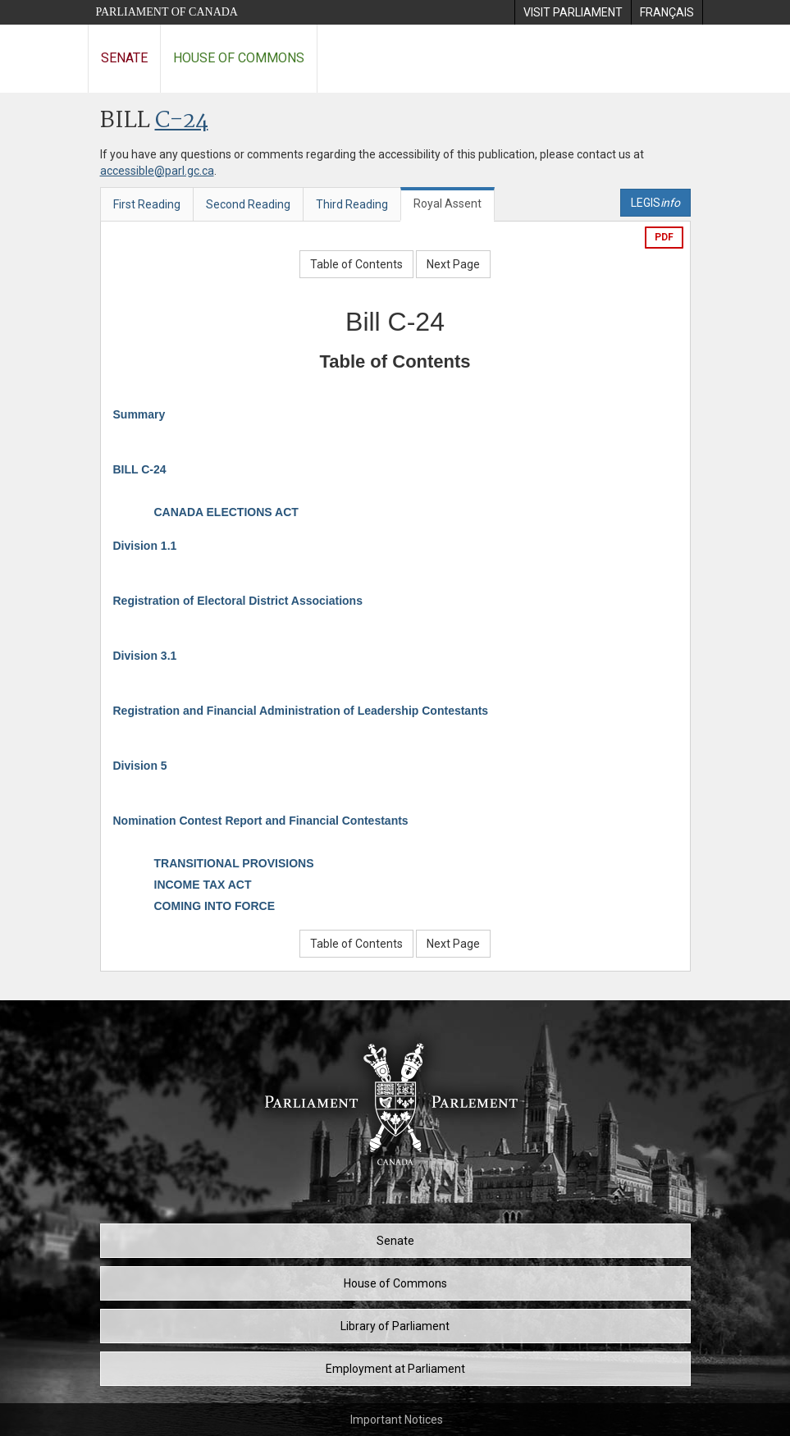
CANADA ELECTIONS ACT (226, 512)
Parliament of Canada (167, 12)
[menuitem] (572, 12)
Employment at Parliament (395, 1368)
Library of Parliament (395, 1326)
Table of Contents (356, 264)
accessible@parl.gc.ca (157, 170)
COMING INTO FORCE (215, 905)
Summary (139, 414)
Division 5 (140, 765)
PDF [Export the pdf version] (664, 237)
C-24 (181, 121)
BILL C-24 (140, 469)
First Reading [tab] (146, 204)
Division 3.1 (145, 655)
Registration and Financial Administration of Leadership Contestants (301, 710)
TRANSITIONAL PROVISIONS (234, 863)
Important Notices (396, 1419)
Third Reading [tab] (352, 204)
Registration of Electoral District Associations (238, 600)
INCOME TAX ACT (203, 884)
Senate (124, 58)
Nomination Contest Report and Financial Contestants (261, 820)
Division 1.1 (145, 545)
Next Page (453, 264)
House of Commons (238, 58)
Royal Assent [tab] (447, 203)
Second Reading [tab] (248, 204)
